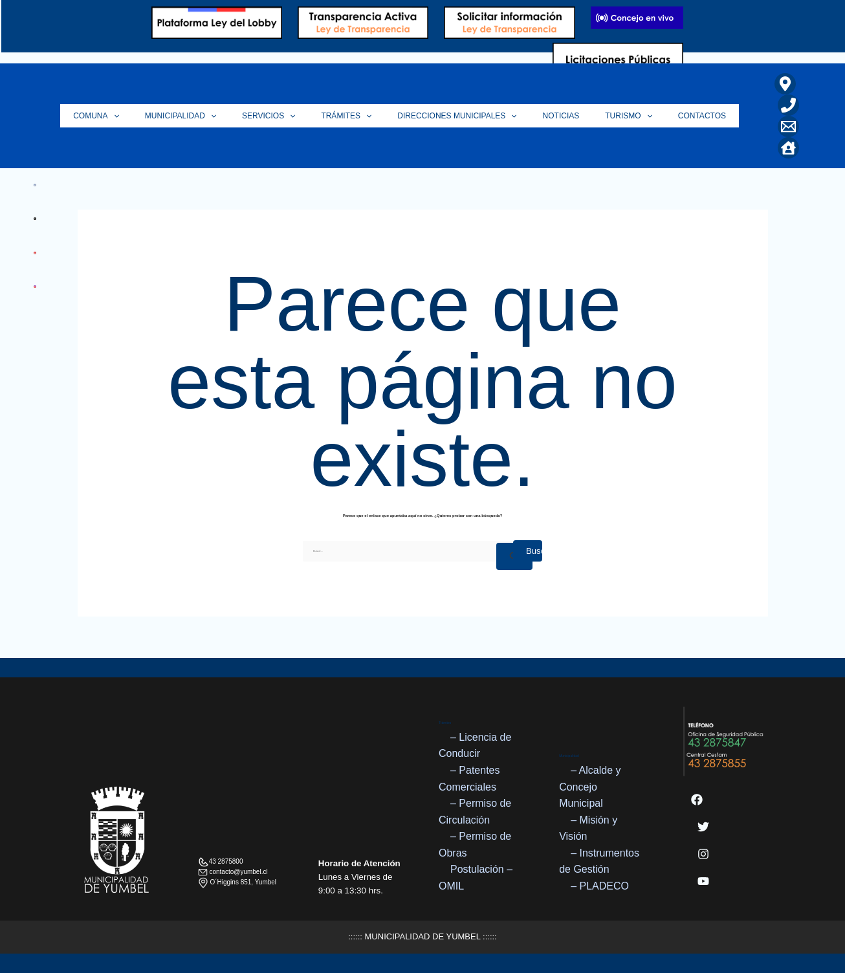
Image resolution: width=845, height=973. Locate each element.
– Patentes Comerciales (469, 779)
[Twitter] (703, 826)
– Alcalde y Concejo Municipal (589, 787)
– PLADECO (600, 885)
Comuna (142, 115)
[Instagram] (703, 854)
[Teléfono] (785, 105)
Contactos (702, 115)
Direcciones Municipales (476, 115)
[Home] (785, 148)
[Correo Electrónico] (785, 126)
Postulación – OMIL (475, 878)
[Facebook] (696, 799)
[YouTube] (703, 881)
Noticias (574, 115)
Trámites (372, 115)
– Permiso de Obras (475, 845)
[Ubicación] (782, 83)
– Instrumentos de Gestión (599, 861)
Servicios (300, 115)
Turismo (635, 115)
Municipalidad (219, 115)
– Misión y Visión (588, 828)
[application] (158, 115)
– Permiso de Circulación (475, 811)
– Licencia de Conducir (475, 746)
